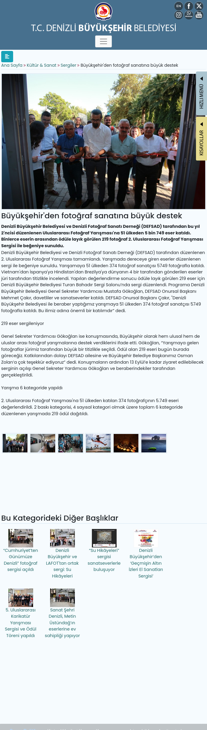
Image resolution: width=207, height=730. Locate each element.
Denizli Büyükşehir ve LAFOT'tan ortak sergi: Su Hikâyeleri (62, 554)
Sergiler (68, 65)
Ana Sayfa (11, 65)
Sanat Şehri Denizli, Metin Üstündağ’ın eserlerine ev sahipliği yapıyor (62, 614)
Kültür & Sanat (42, 65)
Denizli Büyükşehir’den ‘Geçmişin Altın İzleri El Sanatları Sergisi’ (146, 554)
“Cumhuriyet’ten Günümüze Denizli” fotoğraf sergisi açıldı (20, 551)
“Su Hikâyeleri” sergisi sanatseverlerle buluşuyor (104, 551)
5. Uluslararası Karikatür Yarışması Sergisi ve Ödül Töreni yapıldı (20, 614)
